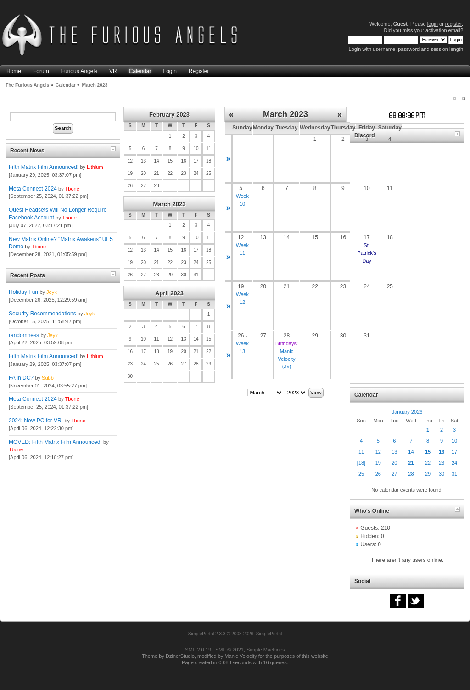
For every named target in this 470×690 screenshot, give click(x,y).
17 (454, 451)
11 (361, 451)
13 (394, 451)
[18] (361, 463)
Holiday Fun (23, 292)
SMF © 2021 (229, 649)
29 (428, 474)
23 (441, 463)
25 (361, 474)
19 (378, 463)
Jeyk (51, 292)
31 (454, 474)
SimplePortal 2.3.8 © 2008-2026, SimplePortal (235, 633)
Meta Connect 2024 (33, 188)
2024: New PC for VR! (36, 420)
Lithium (95, 167)
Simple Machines (265, 649)
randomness (24, 335)
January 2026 (407, 412)
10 (454, 440)
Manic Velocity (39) (287, 359)
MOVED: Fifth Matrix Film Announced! (55, 442)
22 (428, 463)
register (453, 24)
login (432, 24)
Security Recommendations (42, 313)
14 (411, 451)
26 (378, 474)
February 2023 (169, 114)
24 (454, 463)
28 (411, 474)
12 (378, 451)
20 (394, 463)
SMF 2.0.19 (198, 649)
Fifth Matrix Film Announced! (43, 167)
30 (441, 474)
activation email (442, 30)
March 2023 (169, 204)
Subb (48, 378)
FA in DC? (21, 378)
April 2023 (169, 293)
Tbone (72, 188)
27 (394, 474)
